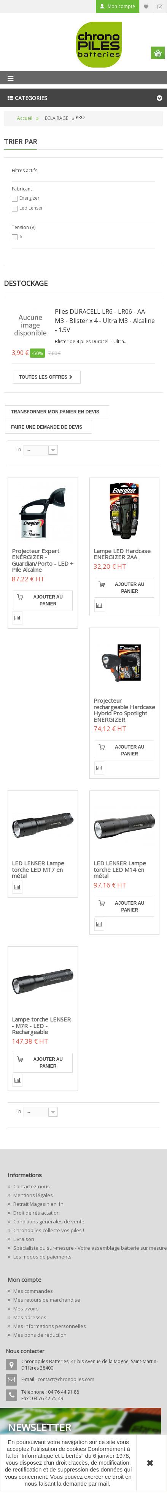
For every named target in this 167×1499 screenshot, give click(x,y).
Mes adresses (29, 1317)
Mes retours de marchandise (46, 1299)
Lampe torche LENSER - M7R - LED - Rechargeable (41, 1025)
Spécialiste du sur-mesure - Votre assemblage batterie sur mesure (85, 1247)
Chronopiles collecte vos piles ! (48, 1230)
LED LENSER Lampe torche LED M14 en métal (120, 869)
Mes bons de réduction (39, 1334)
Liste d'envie (146, 6)
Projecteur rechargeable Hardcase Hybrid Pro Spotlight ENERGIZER (124, 710)
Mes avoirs (25, 1308)
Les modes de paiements (42, 1256)
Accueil (24, 118)
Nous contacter (25, 1351)
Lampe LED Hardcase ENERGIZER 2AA (122, 554)
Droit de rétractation (36, 1212)
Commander (159, 6)
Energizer (29, 198)
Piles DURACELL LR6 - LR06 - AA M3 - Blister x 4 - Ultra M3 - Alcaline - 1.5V (105, 320)
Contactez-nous (31, 1186)
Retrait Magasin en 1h (38, 1203)
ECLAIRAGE (56, 118)
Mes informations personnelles (49, 1326)
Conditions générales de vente (48, 1221)
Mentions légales (32, 1195)
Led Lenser (31, 208)
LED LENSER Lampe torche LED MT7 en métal (38, 869)
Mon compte (121, 6)
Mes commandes (32, 1291)
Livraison (23, 1239)
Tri (18, 449)
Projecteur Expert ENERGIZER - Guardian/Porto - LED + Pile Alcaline (42, 560)
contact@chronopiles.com (66, 1379)
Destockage (26, 283)
